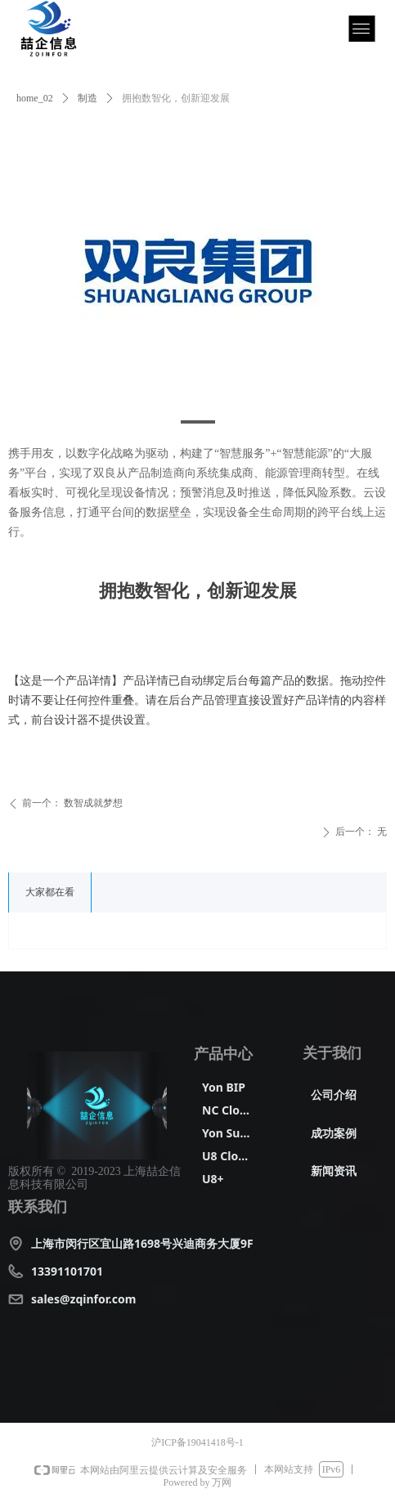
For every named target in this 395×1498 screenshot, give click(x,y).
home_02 (34, 98)
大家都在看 (49, 892)
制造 (87, 98)
